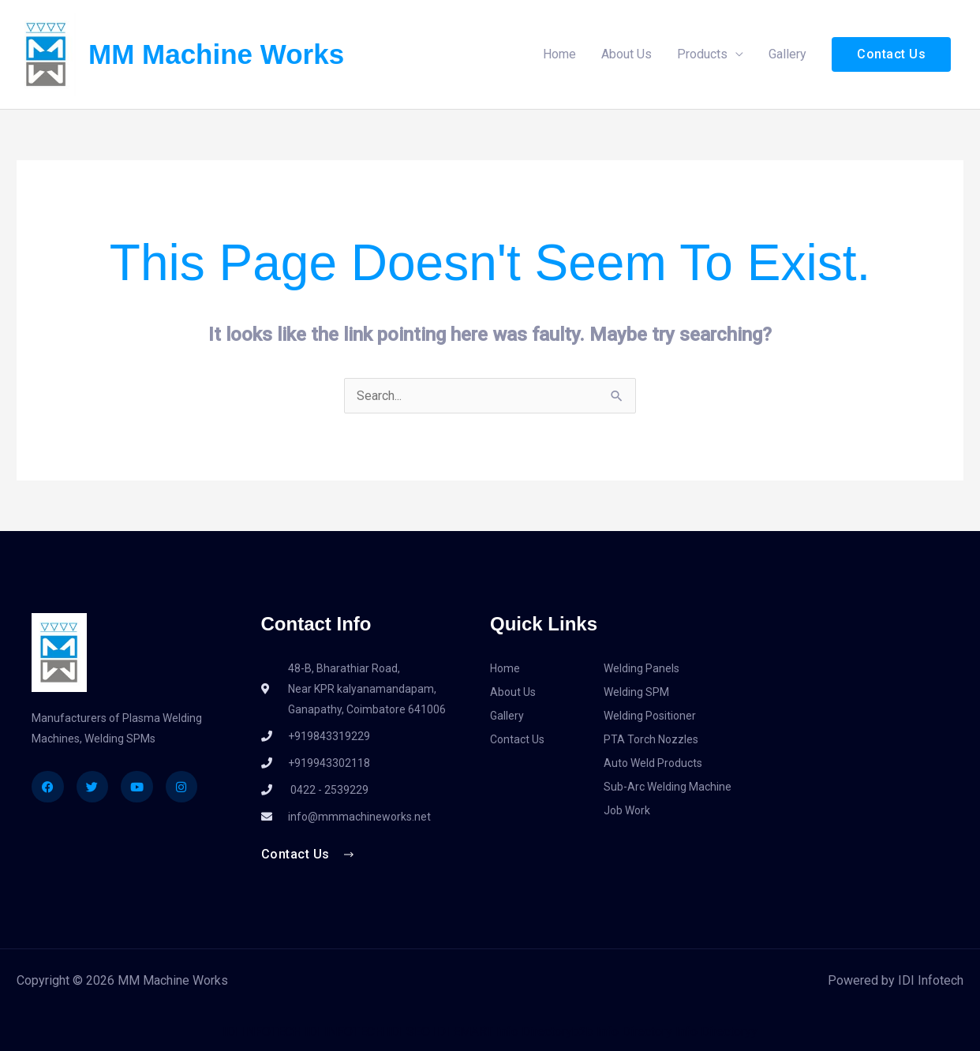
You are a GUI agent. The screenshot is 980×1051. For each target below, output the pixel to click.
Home (559, 54)
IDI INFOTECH (262, 1031)
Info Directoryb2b (544, 1031)
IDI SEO (408, 1031)
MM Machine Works (216, 54)
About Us (626, 54)
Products (702, 54)
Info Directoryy (716, 1031)
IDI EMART (463, 1031)
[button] (891, 54)
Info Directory (634, 1031)
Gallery (787, 54)
